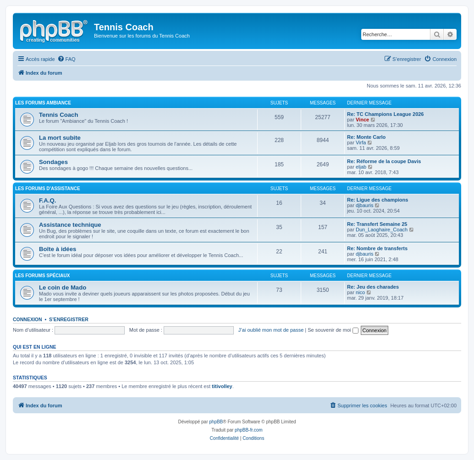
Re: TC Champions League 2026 (385, 114)
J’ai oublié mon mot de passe (270, 330)
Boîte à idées (57, 249)
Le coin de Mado (62, 287)
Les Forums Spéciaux (42, 275)
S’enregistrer (68, 319)
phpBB (216, 421)
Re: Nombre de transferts (377, 248)
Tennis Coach (58, 114)
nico (360, 292)
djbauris (365, 205)
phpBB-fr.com (249, 430)
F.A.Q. (47, 200)
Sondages (53, 162)
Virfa (361, 142)
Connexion (27, 319)
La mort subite (60, 137)
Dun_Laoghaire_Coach (382, 229)
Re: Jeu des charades (373, 287)
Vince (362, 119)
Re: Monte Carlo (366, 137)
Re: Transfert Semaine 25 (377, 224)
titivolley (222, 386)
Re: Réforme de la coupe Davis (384, 161)
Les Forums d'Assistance (47, 188)
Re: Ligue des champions (377, 200)
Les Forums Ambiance (43, 102)
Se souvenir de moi (333, 330)
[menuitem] (66, 59)
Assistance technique (70, 224)
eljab (361, 167)
